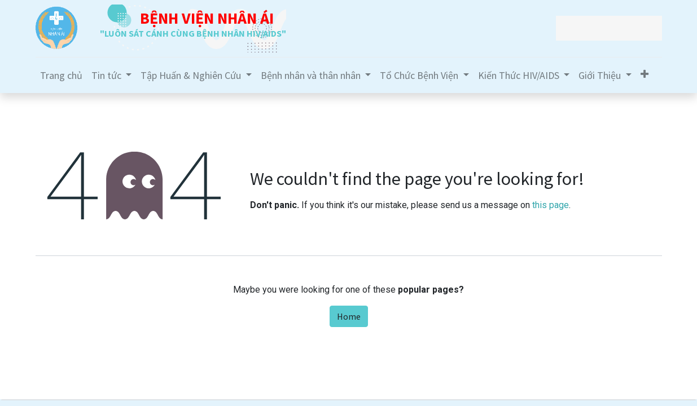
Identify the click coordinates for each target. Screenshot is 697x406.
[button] (644, 74)
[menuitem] (61, 75)
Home (349, 316)
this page (550, 205)
